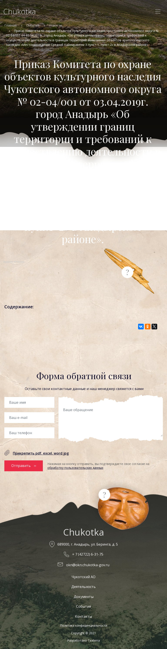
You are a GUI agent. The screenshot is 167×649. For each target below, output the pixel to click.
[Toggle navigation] (158, 11)
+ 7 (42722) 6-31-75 (87, 554)
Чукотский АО (83, 576)
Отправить (21, 465)
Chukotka (19, 11)
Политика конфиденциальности (83, 625)
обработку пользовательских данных (75, 468)
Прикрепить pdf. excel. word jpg (41, 453)
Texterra (94, 640)
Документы (84, 596)
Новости (55, 25)
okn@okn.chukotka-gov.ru (87, 565)
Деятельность (83, 586)
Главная (10, 25)
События (32, 25)
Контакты (83, 616)
